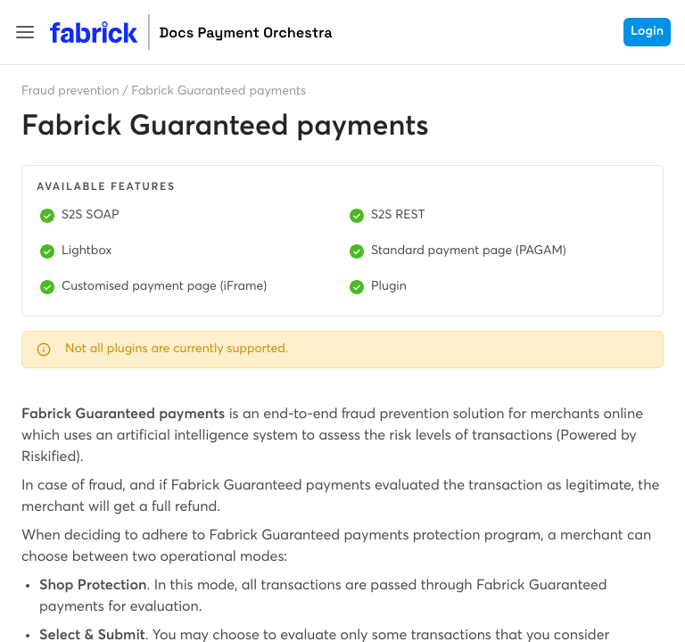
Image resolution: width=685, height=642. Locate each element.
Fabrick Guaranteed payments (218, 92)
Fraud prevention (70, 92)
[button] (25, 32)
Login (647, 32)
